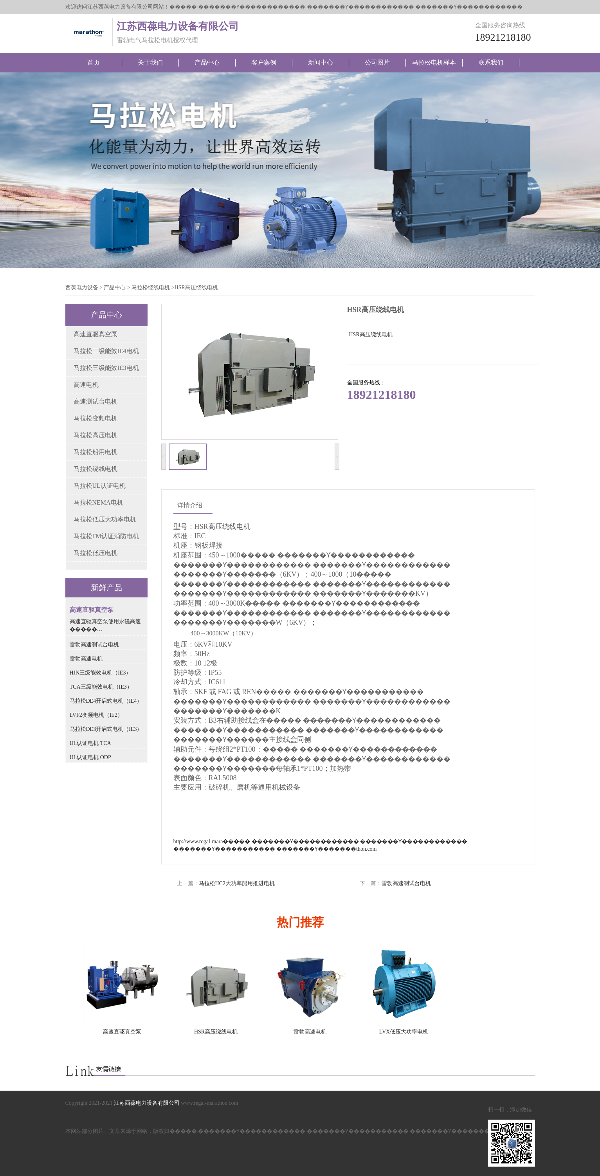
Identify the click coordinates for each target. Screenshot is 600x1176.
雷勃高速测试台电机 (406, 883)
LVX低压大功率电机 (404, 1032)
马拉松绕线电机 (151, 287)
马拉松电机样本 (434, 62)
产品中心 (207, 62)
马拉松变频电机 (95, 418)
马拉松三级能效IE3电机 (106, 367)
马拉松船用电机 (95, 452)
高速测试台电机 (95, 401)
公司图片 (377, 62)
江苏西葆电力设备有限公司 (147, 1103)
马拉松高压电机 (95, 435)
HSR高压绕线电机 (216, 1032)
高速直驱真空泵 (95, 334)
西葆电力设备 (81, 287)
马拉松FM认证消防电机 (106, 536)
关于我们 (150, 62)
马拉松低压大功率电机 (105, 519)
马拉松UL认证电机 (100, 485)
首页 (93, 62)
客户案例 (263, 62)
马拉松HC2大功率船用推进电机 (237, 883)
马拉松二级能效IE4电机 (106, 351)
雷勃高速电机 (310, 1032)
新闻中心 (320, 62)
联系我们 (490, 62)
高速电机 (86, 384)
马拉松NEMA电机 (98, 502)
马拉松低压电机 (95, 553)
